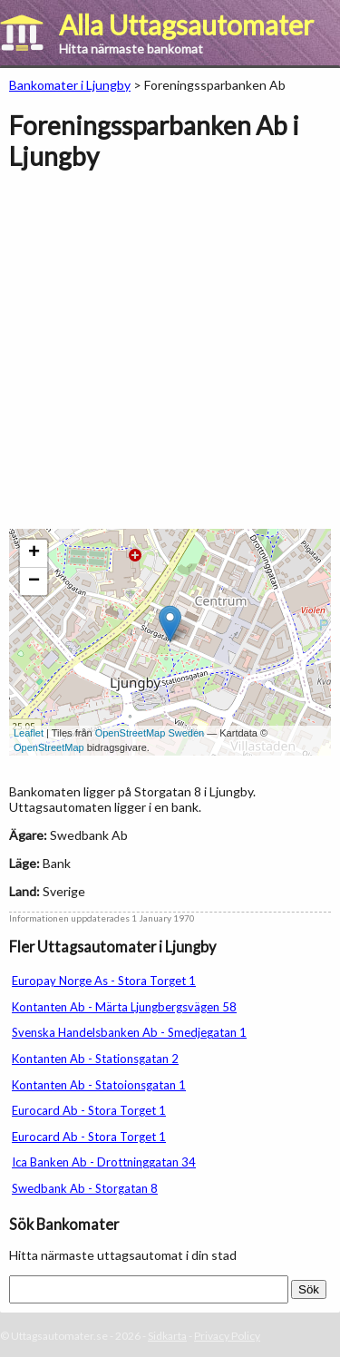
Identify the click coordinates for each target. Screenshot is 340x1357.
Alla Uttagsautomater (186, 24)
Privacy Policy (227, 1335)
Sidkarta (167, 1335)
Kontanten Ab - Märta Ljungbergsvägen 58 (124, 1007)
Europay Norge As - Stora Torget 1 (104, 980)
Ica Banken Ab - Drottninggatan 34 (104, 1162)
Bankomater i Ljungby (70, 85)
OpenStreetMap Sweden (149, 732)
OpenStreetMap (49, 747)
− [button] (34, 581)
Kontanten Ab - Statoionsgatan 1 (99, 1085)
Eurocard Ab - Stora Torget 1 (89, 1110)
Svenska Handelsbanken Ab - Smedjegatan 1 (129, 1032)
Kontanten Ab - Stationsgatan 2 (95, 1058)
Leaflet (29, 732)
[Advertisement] (170, 359)
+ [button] (34, 553)
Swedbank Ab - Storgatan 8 (85, 1188)
